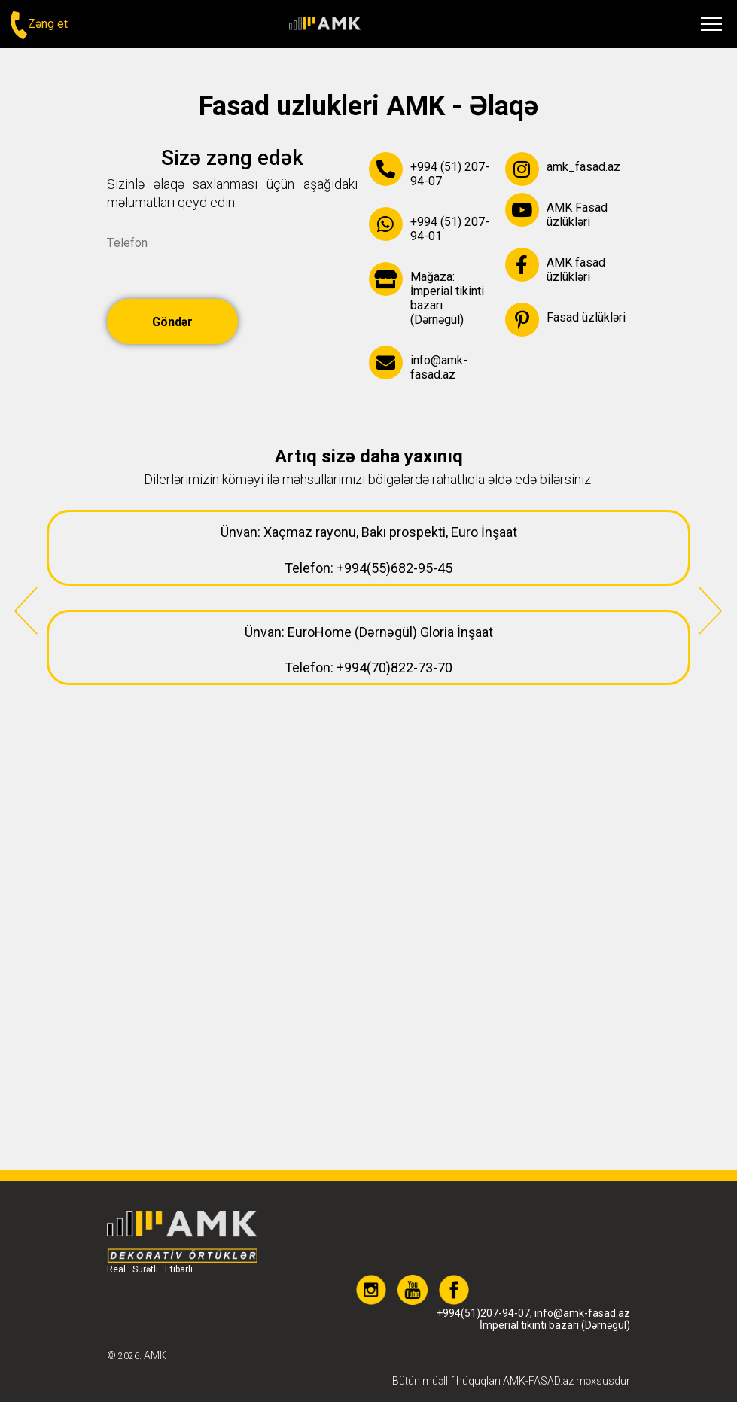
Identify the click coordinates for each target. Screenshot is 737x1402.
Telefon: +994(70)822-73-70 (368, 667)
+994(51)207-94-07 (483, 1289)
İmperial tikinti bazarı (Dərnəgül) (555, 1301)
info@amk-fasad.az (582, 1289)
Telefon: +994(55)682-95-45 (368, 568)
